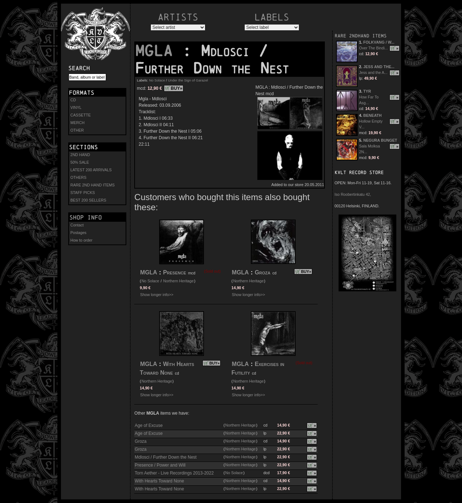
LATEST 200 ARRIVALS (91, 170)
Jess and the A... (373, 72)
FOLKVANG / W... (379, 42)
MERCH (77, 122)
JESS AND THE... (379, 67)
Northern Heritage (178, 281)
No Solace (157, 80)
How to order (81, 240)
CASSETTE (80, 115)
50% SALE (79, 162)
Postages (78, 232)
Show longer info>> (156, 294)
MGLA (158, 50)
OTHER (77, 130)
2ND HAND (80, 155)
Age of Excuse (148, 425)
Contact (77, 225)
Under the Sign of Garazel (188, 80)
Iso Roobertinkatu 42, (353, 194)
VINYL (76, 107)
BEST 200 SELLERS (88, 200)
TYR (367, 91)
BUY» (176, 88)
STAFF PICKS (82, 192)
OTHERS (78, 177)
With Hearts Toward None (159, 481)
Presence (174, 272)
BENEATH (372, 115)
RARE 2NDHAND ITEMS (361, 36)
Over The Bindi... (373, 48)
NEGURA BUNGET (380, 140)
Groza (263, 272)
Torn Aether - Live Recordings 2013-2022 (174, 473)
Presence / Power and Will (160, 465)
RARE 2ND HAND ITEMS (92, 185)
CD (73, 100)
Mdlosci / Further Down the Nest (165, 457)
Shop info (85, 217)
